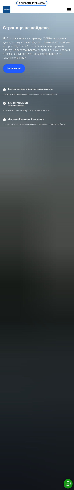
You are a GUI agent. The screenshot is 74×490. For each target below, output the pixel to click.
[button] (31, 3)
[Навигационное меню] (69, 9)
